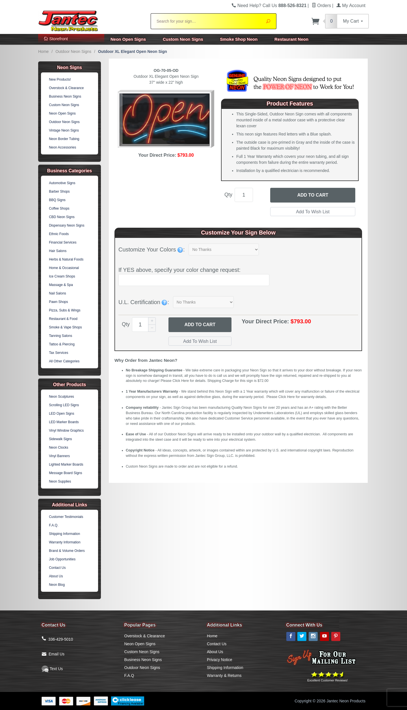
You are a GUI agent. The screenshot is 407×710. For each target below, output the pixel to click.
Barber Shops (59, 191)
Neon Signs (69, 67)
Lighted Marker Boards (66, 464)
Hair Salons (57, 251)
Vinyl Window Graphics (66, 431)
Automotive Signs (62, 183)
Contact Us (57, 568)
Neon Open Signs (128, 39)
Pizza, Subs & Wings (64, 310)
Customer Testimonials (66, 517)
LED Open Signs (61, 414)
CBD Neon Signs (62, 217)
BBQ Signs (57, 200)
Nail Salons (57, 293)
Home (43, 51)
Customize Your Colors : (151, 249)
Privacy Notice (219, 659)
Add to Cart (312, 195)
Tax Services (58, 353)
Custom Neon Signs (183, 39)
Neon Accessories (62, 147)
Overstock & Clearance (66, 88)
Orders (321, 5)
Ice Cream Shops (62, 276)
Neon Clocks (58, 447)
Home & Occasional (64, 268)
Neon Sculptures (61, 397)
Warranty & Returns (224, 675)
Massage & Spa (61, 285)
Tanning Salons (60, 336)
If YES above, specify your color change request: (179, 270)
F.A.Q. (53, 525)
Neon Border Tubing (64, 139)
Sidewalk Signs (60, 439)
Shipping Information (64, 534)
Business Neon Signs (65, 96)
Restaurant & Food (63, 319)
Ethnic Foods (59, 234)
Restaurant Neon (291, 39)
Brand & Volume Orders (67, 551)
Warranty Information (65, 542)
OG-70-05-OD (166, 70)
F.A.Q (129, 675)
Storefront (56, 38)
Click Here (180, 381)
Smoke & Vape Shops (65, 327)
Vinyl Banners (59, 456)
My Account (350, 5)
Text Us (52, 668)
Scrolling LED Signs (64, 405)
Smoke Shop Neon (239, 39)
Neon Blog (57, 585)
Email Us (56, 654)
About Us (56, 576)
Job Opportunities (62, 559)
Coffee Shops (59, 208)
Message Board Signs (65, 473)
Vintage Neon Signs (64, 130)
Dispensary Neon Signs (66, 225)
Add (199, 324)
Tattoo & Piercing (62, 344)
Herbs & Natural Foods (66, 259)
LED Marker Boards (64, 422)
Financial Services (62, 242)
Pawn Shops (58, 302)
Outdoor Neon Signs (73, 51)
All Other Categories (64, 361)
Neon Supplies (60, 481)
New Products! (60, 79)
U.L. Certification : (143, 302)
